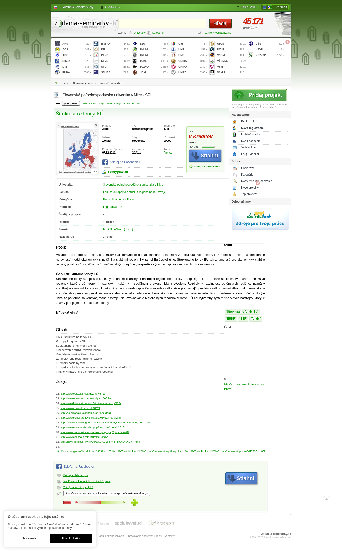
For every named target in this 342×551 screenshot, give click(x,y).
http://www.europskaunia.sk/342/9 (80, 408)
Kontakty (169, 535)
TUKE (154, 61)
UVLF (231, 49)
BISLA (76, 61)
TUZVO (154, 67)
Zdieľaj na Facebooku (125, 162)
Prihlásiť (281, 7)
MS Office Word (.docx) (118, 229)
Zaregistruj (248, 7)
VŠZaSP (270, 55)
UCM (154, 72)
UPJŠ (231, 43)
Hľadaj (220, 23)
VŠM (231, 67)
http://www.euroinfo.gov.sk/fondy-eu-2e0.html (86, 398)
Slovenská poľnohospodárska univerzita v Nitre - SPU (107, 95)
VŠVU (270, 49)
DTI (76, 67)
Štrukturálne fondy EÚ (112, 83)
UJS (192, 43)
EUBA (76, 72)
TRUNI (154, 55)
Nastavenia (29, 538)
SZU (154, 43)
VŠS (270, 43)
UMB (192, 55)
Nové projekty (250, 187)
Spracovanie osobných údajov (144, 535)
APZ (76, 55)
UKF (192, 49)
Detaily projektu (118, 172)
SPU (115, 67)
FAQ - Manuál (250, 154)
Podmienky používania (111, 535)
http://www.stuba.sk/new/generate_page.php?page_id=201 (94, 432)
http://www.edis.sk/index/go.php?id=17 (82, 393)
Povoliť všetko (71, 538)
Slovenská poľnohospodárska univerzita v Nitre (133, 184)
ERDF (231, 318)
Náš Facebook (250, 141)
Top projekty (249, 194)
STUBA (115, 72)
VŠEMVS (231, 61)
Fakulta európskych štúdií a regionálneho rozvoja (112, 103)
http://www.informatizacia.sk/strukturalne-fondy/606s (90, 403)
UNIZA (192, 72)
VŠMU (231, 72)
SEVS (115, 61)
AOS (76, 49)
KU (115, 49)
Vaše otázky (248, 147)
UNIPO (192, 67)
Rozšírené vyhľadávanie (217, 32)
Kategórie (158, 32)
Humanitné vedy (113, 199)
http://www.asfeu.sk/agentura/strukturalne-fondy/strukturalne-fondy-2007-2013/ (106, 422)
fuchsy (168, 152)
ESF (243, 318)
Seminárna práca (83, 83)
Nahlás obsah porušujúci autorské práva (86, 481)
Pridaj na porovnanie (207, 166)
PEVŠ (115, 55)
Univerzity (139, 32)
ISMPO (115, 43)
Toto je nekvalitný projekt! (78, 487)
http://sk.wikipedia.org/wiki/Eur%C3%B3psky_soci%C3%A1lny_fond (100, 441)
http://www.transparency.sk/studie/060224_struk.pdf (90, 417)
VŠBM (231, 55)
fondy (256, 318)
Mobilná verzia (250, 134)
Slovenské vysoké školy (77, 7)
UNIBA (192, 61)
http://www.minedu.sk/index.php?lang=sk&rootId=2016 (92, 427)
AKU (76, 43)
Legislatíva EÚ (112, 207)
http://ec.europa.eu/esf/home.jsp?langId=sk (85, 412)
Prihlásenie (248, 121)
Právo (130, 199)
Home (64, 83)
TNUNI (154, 49)
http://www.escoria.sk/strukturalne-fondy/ (84, 437)
